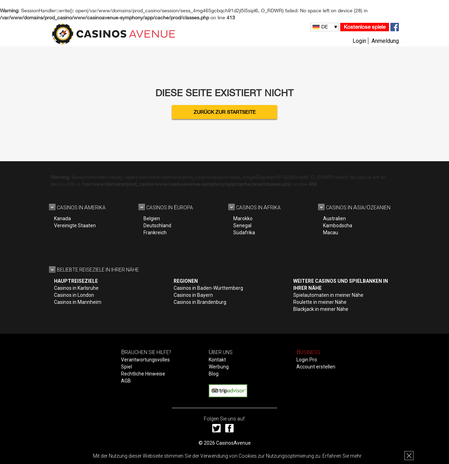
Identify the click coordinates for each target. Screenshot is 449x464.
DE (324, 27)
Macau (330, 232)
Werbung (219, 367)
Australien (334, 218)
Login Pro (306, 359)
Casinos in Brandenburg (200, 302)
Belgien (151, 218)
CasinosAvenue (233, 443)
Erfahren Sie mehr (342, 456)
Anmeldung (385, 41)
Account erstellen (315, 367)
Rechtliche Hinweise (143, 374)
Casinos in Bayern (193, 295)
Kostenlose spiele (365, 27)
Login (359, 41)
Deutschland (157, 225)
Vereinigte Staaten (75, 225)
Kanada (62, 218)
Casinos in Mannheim (77, 302)
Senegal (242, 225)
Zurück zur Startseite (225, 112)
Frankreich (155, 232)
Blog (214, 374)
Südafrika (244, 232)
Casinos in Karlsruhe (76, 288)
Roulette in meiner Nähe (320, 302)
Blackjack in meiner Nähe (320, 309)
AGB (126, 381)
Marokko (243, 218)
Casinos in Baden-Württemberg (208, 288)
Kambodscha (337, 225)
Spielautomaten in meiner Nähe (328, 295)
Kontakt (217, 359)
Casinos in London (74, 295)
